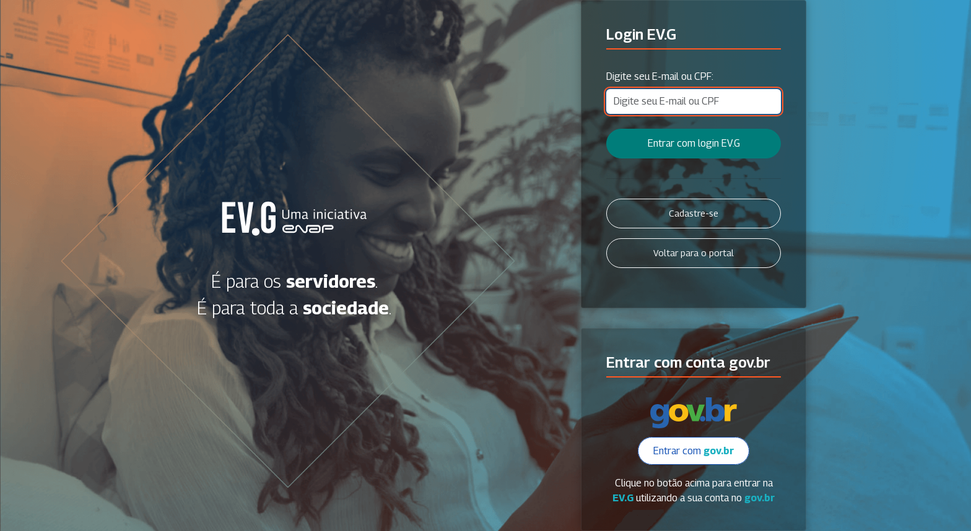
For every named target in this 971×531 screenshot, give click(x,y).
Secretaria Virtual (294, 218)
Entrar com (693, 451)
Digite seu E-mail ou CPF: (659, 76)
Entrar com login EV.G (694, 143)
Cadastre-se (693, 213)
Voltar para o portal (693, 253)
